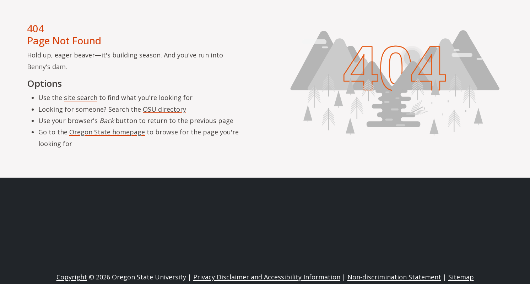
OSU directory (164, 109)
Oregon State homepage (107, 132)
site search (80, 97)
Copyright (71, 277)
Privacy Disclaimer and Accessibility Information (266, 277)
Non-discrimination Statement (394, 277)
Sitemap (461, 277)
